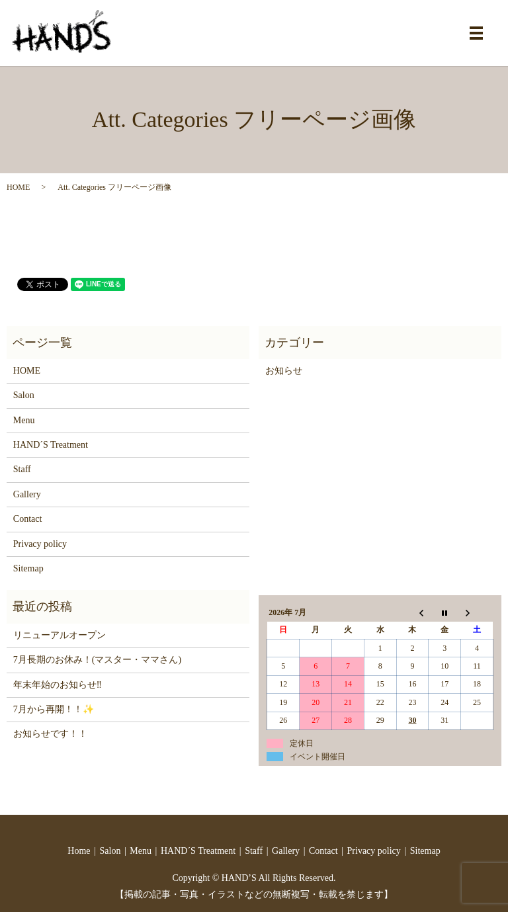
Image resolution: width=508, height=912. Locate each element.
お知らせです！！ (50, 734)
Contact (27, 519)
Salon (23, 395)
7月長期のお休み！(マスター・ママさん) (97, 660)
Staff (22, 469)
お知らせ (283, 371)
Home (78, 851)
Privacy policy (40, 544)
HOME (18, 187)
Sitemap (28, 568)
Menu (24, 420)
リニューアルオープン (59, 635)
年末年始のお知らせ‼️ (57, 685)
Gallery (27, 494)
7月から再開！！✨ (53, 709)
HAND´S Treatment (50, 445)
